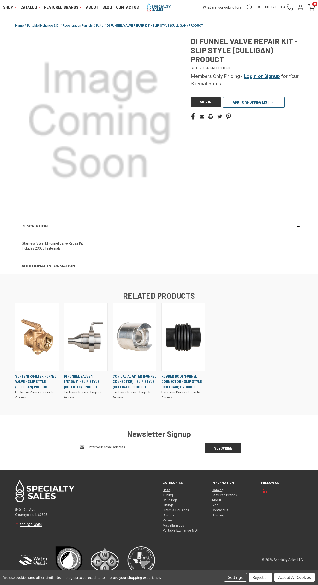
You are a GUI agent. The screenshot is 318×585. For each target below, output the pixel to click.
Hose (166, 489)
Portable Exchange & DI (180, 530)
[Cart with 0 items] (311, 7)
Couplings (170, 499)
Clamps (168, 514)
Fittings (168, 504)
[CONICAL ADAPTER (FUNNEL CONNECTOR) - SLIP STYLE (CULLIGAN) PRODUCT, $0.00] (134, 337)
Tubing (168, 494)
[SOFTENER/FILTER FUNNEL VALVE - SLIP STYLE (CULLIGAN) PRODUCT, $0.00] (37, 337)
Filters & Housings (176, 509)
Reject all (261, 577)
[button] (159, 226)
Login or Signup (262, 76)
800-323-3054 (31, 524)
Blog (107, 7)
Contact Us (127, 7)
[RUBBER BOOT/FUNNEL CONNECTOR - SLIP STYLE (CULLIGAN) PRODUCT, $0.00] (183, 337)
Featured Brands (63, 7)
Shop (9, 7)
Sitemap (218, 514)
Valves (168, 519)
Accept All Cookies (294, 577)
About (92, 7)
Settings (235, 577)
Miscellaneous (173, 524)
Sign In (205, 102)
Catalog (30, 7)
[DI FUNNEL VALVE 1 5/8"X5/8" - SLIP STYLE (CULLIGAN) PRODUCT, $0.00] (85, 337)
